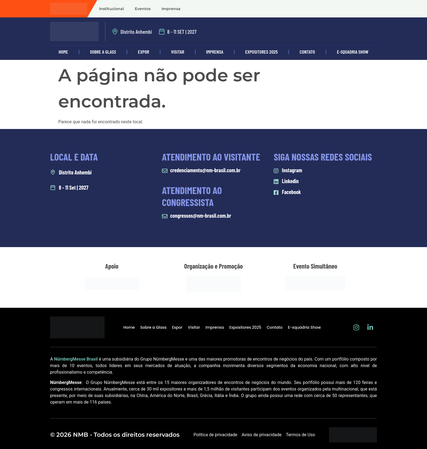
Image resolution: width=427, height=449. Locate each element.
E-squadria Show (352, 52)
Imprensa (171, 8)
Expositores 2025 (261, 52)
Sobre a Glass (103, 52)
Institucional (111, 8)
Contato (307, 52)
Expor (143, 52)
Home (63, 52)
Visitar (177, 52)
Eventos (143, 8)
